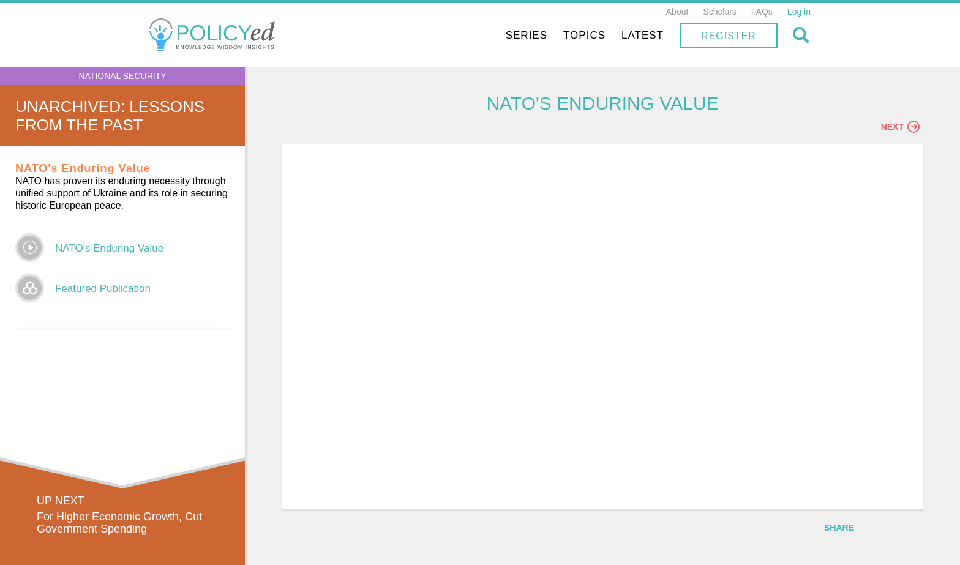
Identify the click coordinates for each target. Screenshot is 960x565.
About (677, 12)
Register (728, 36)
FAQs (762, 12)
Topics (584, 35)
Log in (799, 12)
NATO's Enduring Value (109, 248)
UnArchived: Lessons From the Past (109, 115)
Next (900, 127)
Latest (642, 35)
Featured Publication (103, 288)
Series (526, 35)
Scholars (719, 12)
